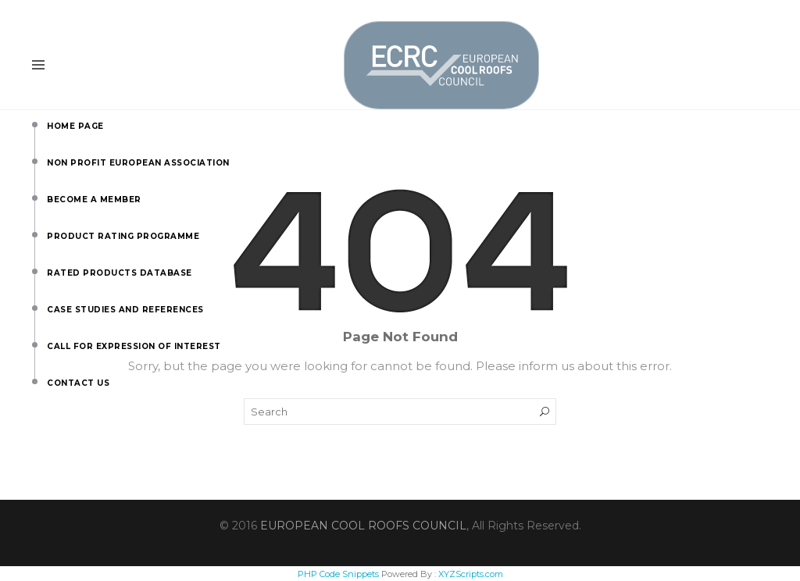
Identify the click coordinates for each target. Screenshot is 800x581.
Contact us (51, 379)
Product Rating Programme (51, 232)
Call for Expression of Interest (51, 342)
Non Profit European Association (51, 158)
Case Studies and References (51, 305)
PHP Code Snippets (338, 574)
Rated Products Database (51, 268)
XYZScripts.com (470, 574)
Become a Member (51, 195)
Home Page (51, 122)
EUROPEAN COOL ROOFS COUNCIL (363, 526)
